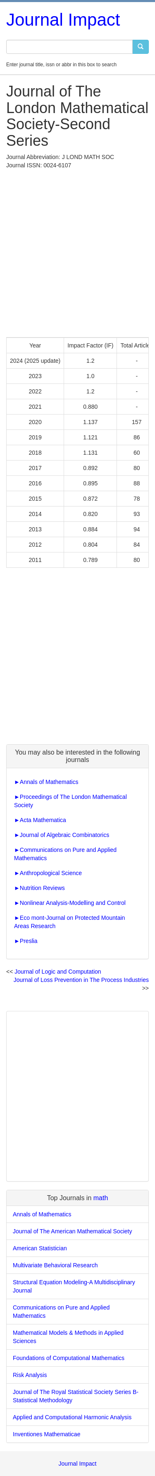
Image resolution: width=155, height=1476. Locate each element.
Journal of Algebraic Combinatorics (64, 835)
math (100, 1197)
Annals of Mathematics (49, 782)
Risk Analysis (30, 1375)
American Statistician (40, 1248)
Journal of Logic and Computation (57, 971)
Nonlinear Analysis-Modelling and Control (73, 903)
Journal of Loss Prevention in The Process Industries (81, 980)
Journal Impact (63, 19)
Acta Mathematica (43, 820)
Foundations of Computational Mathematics (68, 1358)
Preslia (29, 941)
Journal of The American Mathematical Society (72, 1231)
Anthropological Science (51, 873)
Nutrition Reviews (42, 888)
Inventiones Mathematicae (46, 1434)
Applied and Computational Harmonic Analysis (72, 1417)
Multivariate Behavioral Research (55, 1265)
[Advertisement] (77, 251)
